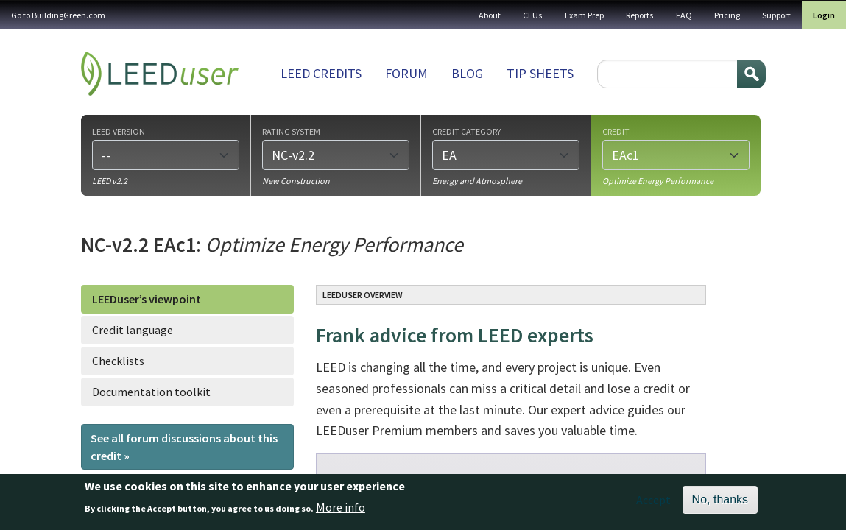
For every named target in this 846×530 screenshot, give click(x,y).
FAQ (684, 15)
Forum (406, 73)
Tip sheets (540, 73)
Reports (640, 15)
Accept (653, 503)
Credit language (132, 329)
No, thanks (720, 503)
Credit (616, 131)
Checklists (118, 360)
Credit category (466, 131)
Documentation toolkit (151, 391)
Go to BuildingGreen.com (58, 15)
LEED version (118, 131)
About (490, 15)
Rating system (291, 131)
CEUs (533, 15)
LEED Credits (321, 73)
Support (776, 15)
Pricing (727, 15)
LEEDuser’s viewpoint (146, 299)
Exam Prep (584, 15)
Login (824, 15)
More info (340, 510)
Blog (467, 73)
